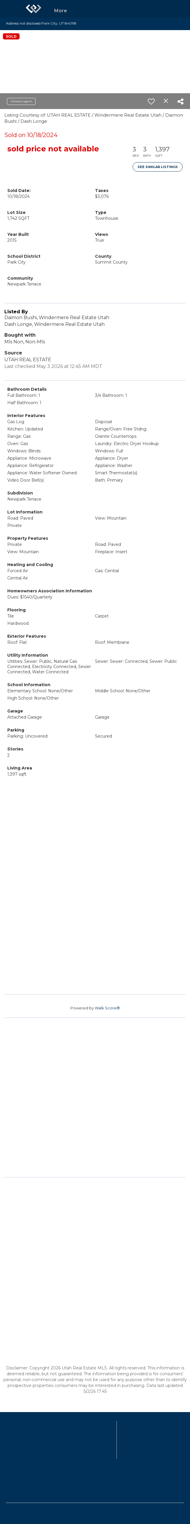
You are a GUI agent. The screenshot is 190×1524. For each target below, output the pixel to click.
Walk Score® (107, 1008)
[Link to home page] (33, 9)
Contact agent (21, 101)
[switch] (151, 101)
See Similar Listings (158, 167)
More (60, 10)
